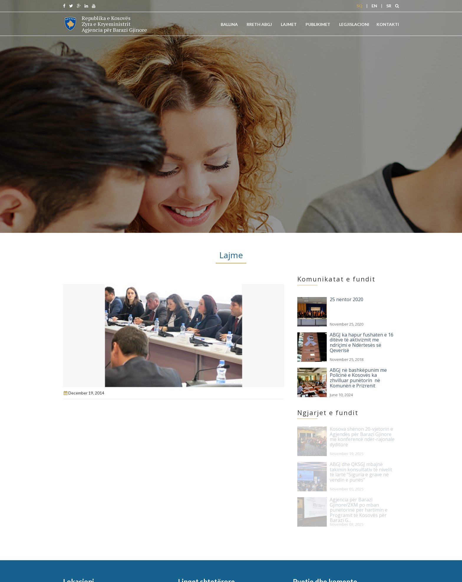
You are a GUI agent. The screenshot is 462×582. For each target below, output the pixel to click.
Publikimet (318, 24)
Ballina (229, 24)
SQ (359, 5)
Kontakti (388, 24)
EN (374, 5)
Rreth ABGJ (259, 24)
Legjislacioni (354, 24)
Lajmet (289, 24)
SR (388, 5)
